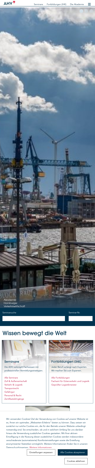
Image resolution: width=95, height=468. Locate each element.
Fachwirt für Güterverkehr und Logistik (70, 381)
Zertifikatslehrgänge (14, 399)
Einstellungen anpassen (41, 452)
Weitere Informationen (40, 447)
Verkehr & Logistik (13, 384)
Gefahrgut (9, 392)
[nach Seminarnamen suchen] (33, 318)
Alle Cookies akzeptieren (72, 452)
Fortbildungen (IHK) (56, 4)
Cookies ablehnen (76, 461)
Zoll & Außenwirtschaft (15, 381)
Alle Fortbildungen (60, 377)
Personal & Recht (12, 395)
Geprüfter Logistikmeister (64, 384)
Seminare (38, 4)
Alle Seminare (11, 377)
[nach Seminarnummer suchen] (81, 318)
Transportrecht (11, 388)
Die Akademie (77, 4)
